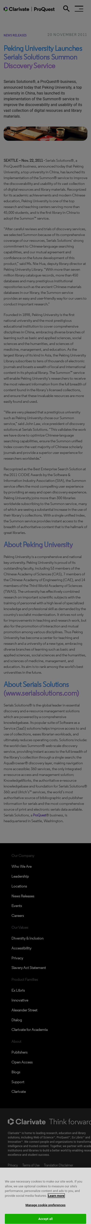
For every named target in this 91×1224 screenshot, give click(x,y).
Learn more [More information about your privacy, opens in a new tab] (56, 1200)
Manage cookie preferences (45, 1209)
